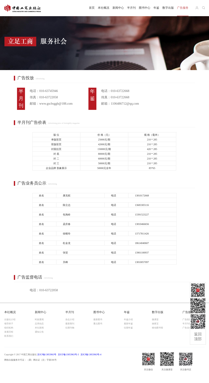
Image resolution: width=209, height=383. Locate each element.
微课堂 (155, 319)
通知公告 (39, 332)
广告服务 (182, 7)
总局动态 (39, 323)
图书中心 (144, 7)
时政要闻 (39, 319)
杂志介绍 (69, 319)
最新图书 (97, 319)
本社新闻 (39, 328)
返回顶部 (198, 336)
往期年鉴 (128, 328)
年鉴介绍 (128, 319)
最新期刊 (69, 323)
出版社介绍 (9, 319)
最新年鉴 (128, 323)
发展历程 (8, 332)
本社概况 (103, 7)
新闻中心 (118, 7)
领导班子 (8, 323)
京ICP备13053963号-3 (68, 354)
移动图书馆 (157, 328)
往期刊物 (69, 328)
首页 (92, 7)
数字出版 (168, 7)
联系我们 (8, 336)
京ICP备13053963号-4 (90, 354)
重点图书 (97, 323)
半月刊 (131, 7)
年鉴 (156, 7)
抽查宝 (155, 323)
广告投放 (186, 319)
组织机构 (8, 328)
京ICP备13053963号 (46, 354)
